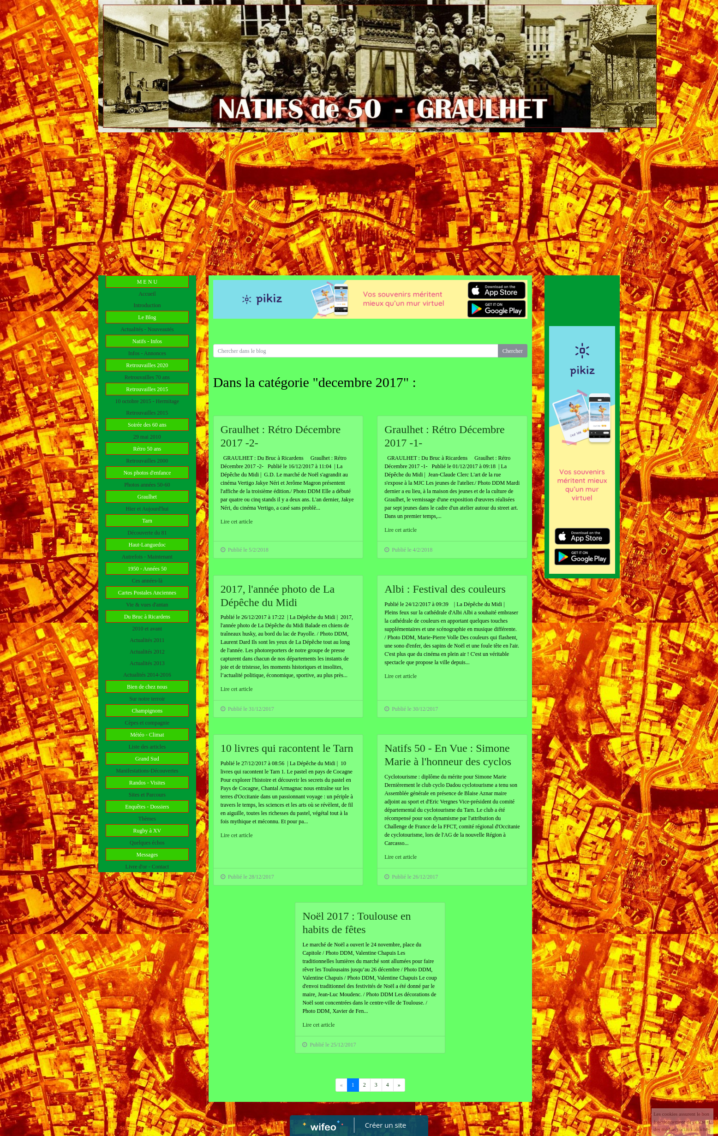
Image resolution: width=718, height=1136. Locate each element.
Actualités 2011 (147, 640)
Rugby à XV (147, 830)
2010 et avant (147, 628)
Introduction (147, 305)
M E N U (147, 282)
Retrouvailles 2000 (147, 461)
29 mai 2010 (147, 437)
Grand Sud (147, 758)
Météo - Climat (147, 735)
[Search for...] (355, 350)
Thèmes (147, 818)
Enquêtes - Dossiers (147, 806)
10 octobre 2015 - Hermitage (147, 401)
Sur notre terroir (147, 699)
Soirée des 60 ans (147, 425)
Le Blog (147, 317)
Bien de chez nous (147, 687)
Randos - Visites (147, 782)
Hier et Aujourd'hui (147, 509)
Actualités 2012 (147, 651)
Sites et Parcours (147, 794)
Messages (147, 854)
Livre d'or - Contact (147, 866)
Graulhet (147, 497)
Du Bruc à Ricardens (147, 616)
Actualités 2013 (147, 663)
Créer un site (385, 1125)
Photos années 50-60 (147, 485)
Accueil (147, 294)
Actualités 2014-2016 (147, 675)
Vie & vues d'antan (147, 604)
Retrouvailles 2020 (147, 365)
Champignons (147, 711)
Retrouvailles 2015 (147, 389)
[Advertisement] (359, 201)
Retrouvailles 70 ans (147, 377)
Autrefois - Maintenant (147, 556)
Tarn (147, 520)
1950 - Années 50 (147, 568)
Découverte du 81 (147, 532)
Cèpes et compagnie (147, 723)
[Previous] (399, 1085)
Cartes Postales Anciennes (147, 592)
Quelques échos (147, 842)
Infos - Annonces (147, 353)
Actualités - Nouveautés (147, 329)
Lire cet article (237, 521)
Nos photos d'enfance (147, 473)
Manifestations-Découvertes (147, 770)
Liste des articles (147, 746)
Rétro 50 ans (147, 449)
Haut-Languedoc (147, 544)
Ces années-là (147, 580)
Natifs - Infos (147, 341)
